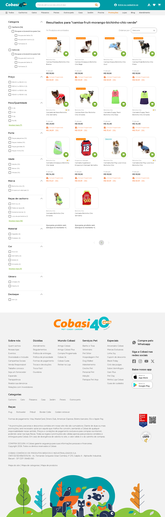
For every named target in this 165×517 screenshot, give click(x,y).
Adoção (85, 376)
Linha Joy (111, 353)
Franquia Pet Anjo (90, 379)
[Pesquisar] (62, 4)
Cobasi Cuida (63, 361)
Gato (22, 400)
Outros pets (75, 400)
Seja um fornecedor (17, 372)
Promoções (113, 13)
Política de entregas (42, 353)
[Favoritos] (154, 4)
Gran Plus (111, 372)
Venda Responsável (17, 364)
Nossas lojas (13, 349)
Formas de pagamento (43, 361)
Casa (43, 400)
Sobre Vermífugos (115, 368)
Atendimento (144, 13)
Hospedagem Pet (90, 357)
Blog (133, 13)
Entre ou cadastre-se (128, 5)
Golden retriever (62, 412)
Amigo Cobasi (64, 346)
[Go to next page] (109, 243)
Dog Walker (87, 361)
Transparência (14, 379)
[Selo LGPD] (146, 443)
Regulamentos (40, 349)
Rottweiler (21, 412)
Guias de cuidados (115, 383)
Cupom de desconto (116, 357)
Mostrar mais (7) (15, 125)
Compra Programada (67, 353)
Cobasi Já (62, 357)
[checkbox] (10, 27)
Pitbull (32, 412)
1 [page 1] (101, 242)
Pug (10, 412)
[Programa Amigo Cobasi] (149, 4)
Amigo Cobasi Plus (66, 349)
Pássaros (33, 400)
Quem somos (14, 346)
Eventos (12, 353)
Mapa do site (14, 465)
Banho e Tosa (88, 346)
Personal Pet (88, 372)
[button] (9, 12)
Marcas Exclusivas (115, 349)
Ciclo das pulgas (114, 364)
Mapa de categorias (30, 465)
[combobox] (68, 5)
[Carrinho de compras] (159, 4)
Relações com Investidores (20, 387)
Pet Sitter (86, 353)
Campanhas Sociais (17, 361)
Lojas (124, 13)
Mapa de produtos (49, 465)
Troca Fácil (37, 368)
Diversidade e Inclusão (18, 357)
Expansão (12, 376)
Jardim (53, 400)
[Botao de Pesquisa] (96, 5)
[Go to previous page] (94, 243)
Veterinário (87, 349)
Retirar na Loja (64, 364)
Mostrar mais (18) (16, 221)
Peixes (63, 400)
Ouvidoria (37, 372)
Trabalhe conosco (16, 368)
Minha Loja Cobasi (115, 379)
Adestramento (89, 364)
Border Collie (45, 412)
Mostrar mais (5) (15, 269)
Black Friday (112, 361)
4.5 (68, 110)
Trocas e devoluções (42, 364)
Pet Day (111, 376)
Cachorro (12, 400)
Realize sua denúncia (17, 383)
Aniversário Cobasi (115, 346)
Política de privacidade (43, 357)
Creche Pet (87, 368)
